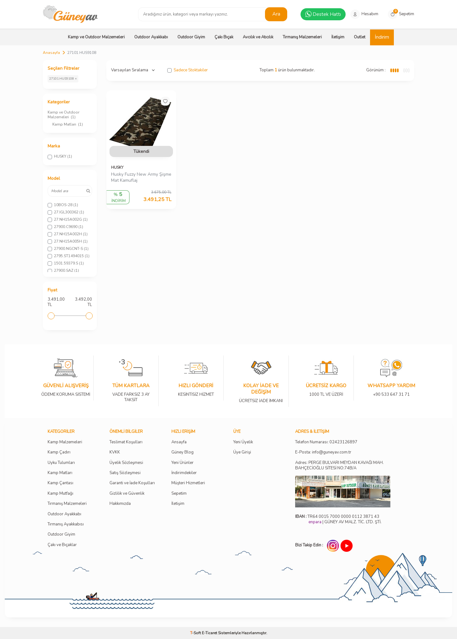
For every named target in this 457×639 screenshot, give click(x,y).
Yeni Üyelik (243, 442)
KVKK (114, 452)
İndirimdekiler (184, 473)
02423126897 (343, 442)
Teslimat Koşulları (125, 442)
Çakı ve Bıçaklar (62, 545)
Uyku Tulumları (61, 463)
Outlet (359, 37)
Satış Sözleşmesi (125, 473)
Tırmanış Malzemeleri (302, 37)
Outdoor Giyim (191, 37)
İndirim (382, 37)
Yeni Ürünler (182, 463)
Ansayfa (179, 442)
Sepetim (179, 493)
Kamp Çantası (60, 483)
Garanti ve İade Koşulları (132, 483)
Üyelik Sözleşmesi (126, 463)
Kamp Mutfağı (60, 493)
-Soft (196, 633)
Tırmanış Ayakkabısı (66, 524)
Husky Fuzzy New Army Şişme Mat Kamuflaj (141, 177)
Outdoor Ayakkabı (151, 37)
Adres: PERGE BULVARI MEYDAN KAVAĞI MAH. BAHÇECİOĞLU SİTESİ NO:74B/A (339, 465)
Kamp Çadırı (59, 452)
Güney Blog (182, 452)
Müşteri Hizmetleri (188, 483)
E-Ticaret (209, 633)
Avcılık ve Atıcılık (258, 37)
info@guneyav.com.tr (331, 452)
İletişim (337, 37)
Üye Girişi (242, 452)
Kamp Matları (67, 124)
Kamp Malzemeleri (65, 442)
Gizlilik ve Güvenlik (126, 493)
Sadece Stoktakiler (187, 70)
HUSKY (117, 167)
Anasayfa (51, 52)
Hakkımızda (120, 503)
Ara (276, 13)
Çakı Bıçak (224, 37)
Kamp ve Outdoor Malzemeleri (96, 37)
